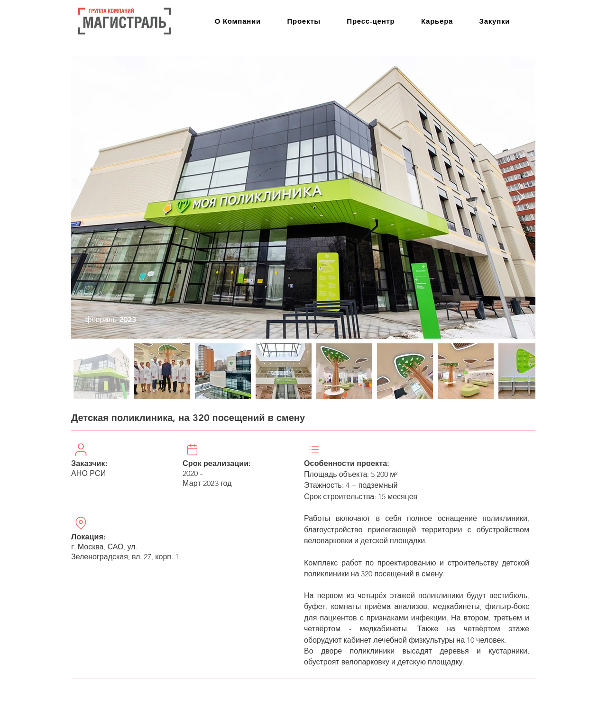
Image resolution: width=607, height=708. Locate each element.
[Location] (80, 522)
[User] (80, 449)
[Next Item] (519, 197)
